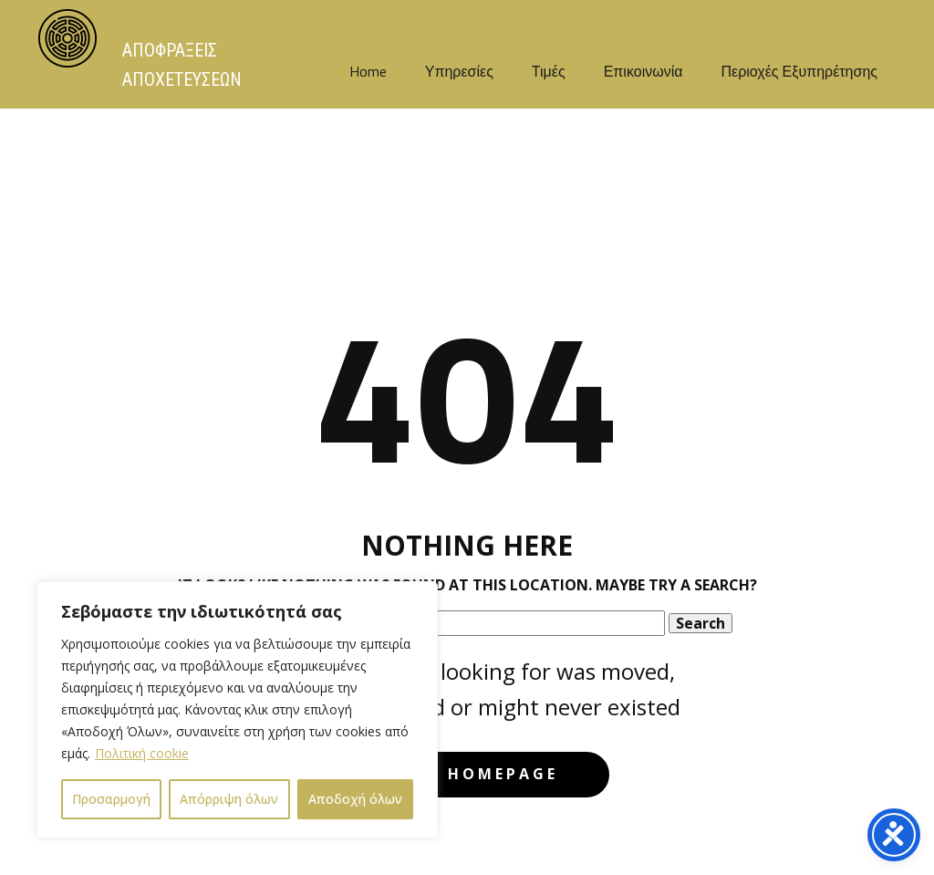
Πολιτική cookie (142, 753)
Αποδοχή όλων (355, 798)
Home (368, 71)
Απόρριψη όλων (229, 798)
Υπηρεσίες (459, 71)
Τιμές (549, 71)
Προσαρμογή (111, 798)
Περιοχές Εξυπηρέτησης (799, 71)
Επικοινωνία (643, 71)
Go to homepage (466, 774)
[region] (237, 710)
